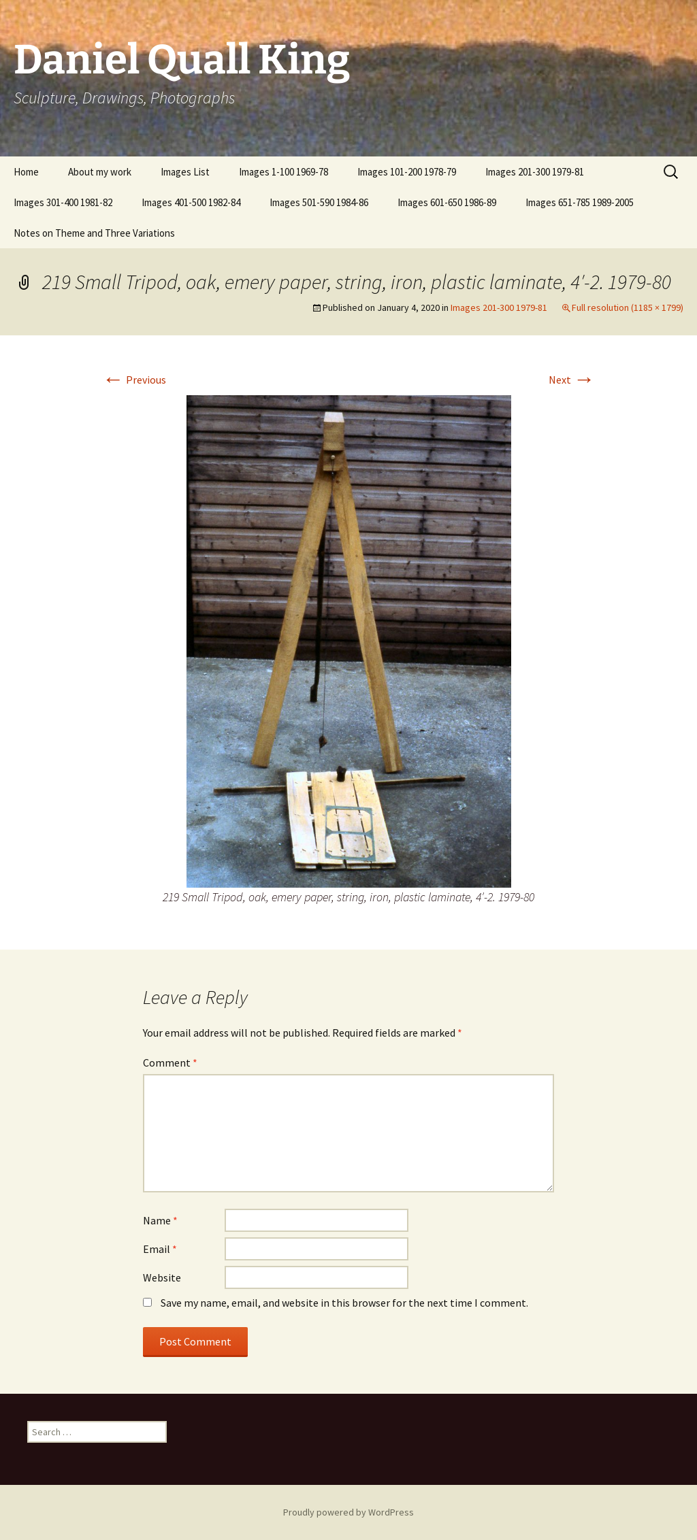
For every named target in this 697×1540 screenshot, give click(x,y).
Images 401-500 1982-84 (191, 202)
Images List (185, 171)
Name (160, 1220)
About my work (99, 171)
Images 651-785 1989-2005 (579, 202)
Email (160, 1249)
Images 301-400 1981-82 (63, 202)
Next (572, 379)
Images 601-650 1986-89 (447, 202)
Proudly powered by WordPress (348, 1512)
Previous (134, 379)
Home (26, 171)
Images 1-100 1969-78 (283, 171)
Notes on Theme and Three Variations (94, 233)
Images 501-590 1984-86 (319, 202)
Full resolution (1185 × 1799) (627, 307)
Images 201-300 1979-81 (534, 171)
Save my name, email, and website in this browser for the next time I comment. (344, 1302)
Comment (170, 1062)
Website (162, 1277)
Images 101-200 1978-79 (406, 171)
